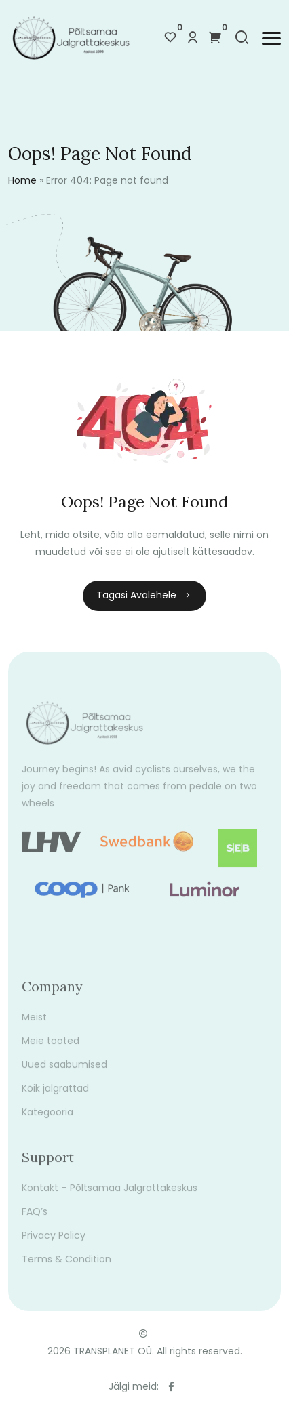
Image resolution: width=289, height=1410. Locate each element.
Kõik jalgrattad (55, 1095)
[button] (271, 38)
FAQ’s (34, 1218)
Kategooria (47, 1118)
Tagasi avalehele (144, 595)
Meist (34, 1024)
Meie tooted (50, 1047)
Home (22, 180)
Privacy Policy (53, 1242)
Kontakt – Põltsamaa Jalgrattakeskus (109, 1194)
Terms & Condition (66, 1265)
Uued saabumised (64, 1071)
